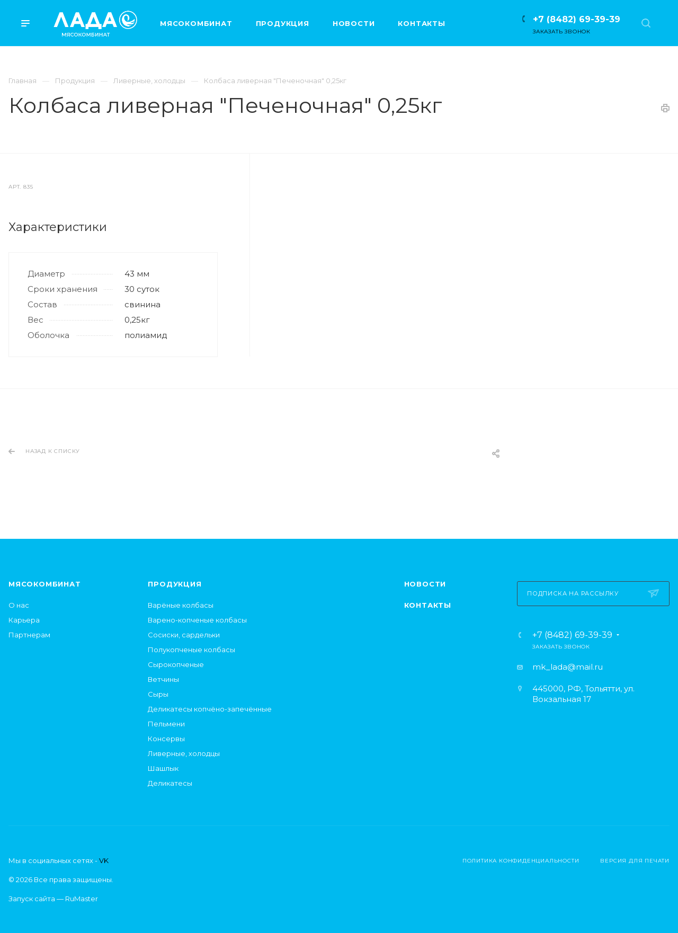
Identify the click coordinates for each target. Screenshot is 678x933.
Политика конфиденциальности (520, 860)
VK (104, 860)
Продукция (174, 584)
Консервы (166, 738)
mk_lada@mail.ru (567, 667)
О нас (18, 605)
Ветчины (163, 679)
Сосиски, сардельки (184, 634)
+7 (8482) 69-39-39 (576, 19)
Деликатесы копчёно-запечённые (210, 709)
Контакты (427, 605)
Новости (425, 584)
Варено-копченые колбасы (197, 620)
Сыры (158, 694)
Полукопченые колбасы (191, 649)
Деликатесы (170, 783)
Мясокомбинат (44, 584)
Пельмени (166, 723)
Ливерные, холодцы (184, 753)
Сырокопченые (176, 664)
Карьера (24, 620)
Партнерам (29, 634)
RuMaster (81, 898)
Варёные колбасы (180, 605)
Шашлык (163, 768)
